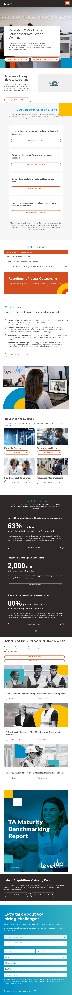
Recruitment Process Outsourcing (22, 252)
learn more (15, 452)
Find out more (16, 355)
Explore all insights (41, 894)
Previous (35, 631)
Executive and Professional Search (22, 262)
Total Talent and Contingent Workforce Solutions (29, 266)
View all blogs (34, 660)
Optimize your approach (36, 164)
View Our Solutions (15, 59)
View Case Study (34, 547)
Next (37, 631)
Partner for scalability (36, 140)
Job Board (52, 928)
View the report (15, 894)
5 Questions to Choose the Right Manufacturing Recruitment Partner (33, 733)
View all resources (34, 657)
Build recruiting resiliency (36, 212)
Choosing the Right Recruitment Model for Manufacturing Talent (35, 773)
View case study (34, 585)
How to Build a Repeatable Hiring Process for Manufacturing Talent (36, 693)
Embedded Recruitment (18, 257)
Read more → (43, 699)
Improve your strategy (36, 188)
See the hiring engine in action (16, 100)
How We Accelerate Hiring (43, 59)
